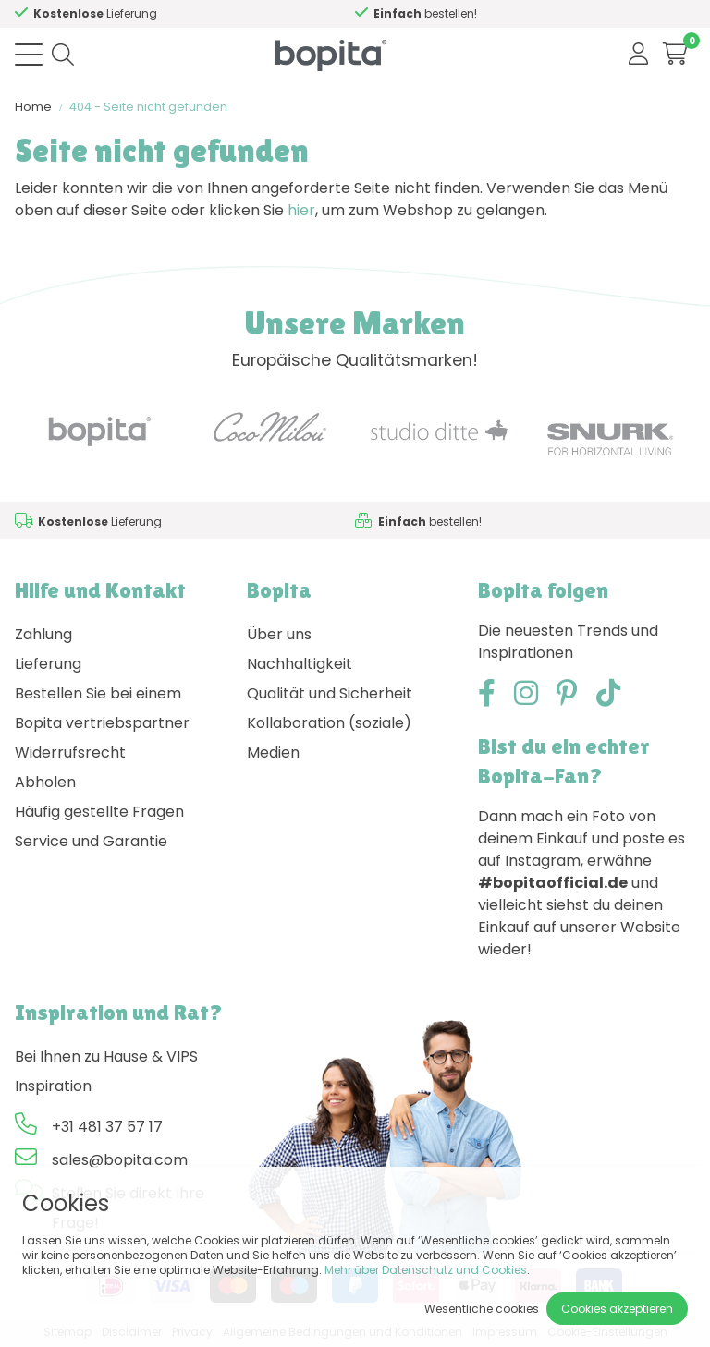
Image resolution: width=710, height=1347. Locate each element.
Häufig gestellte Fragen (99, 811)
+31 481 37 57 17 (107, 1126)
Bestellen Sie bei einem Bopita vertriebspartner (102, 708)
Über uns (279, 634)
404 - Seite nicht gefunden (148, 107)
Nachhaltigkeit (299, 663)
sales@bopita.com (120, 1160)
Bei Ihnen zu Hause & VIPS (106, 1056)
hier (301, 210)
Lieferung (48, 663)
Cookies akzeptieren (617, 1309)
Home (33, 107)
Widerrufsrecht (70, 752)
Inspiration (53, 1086)
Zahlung (43, 634)
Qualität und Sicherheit (329, 693)
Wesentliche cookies (481, 1309)
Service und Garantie (91, 841)
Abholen (45, 782)
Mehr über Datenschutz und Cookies (425, 1270)
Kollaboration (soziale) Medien (329, 737)
